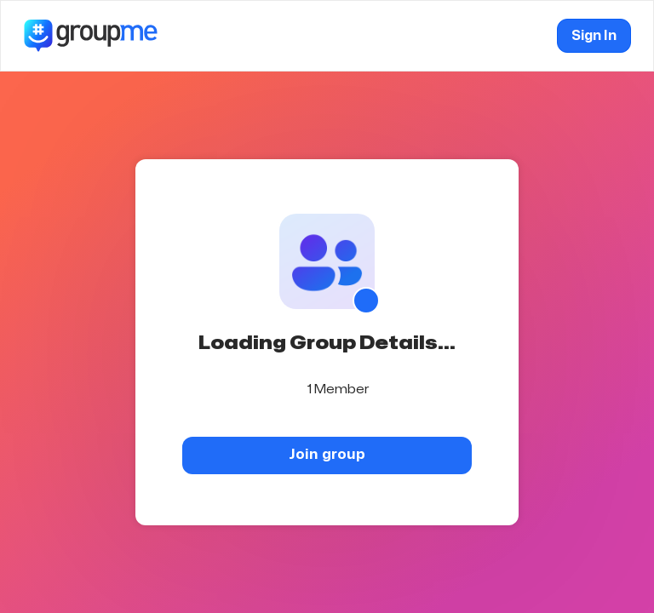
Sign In (594, 36)
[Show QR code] (366, 300)
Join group (327, 454)
